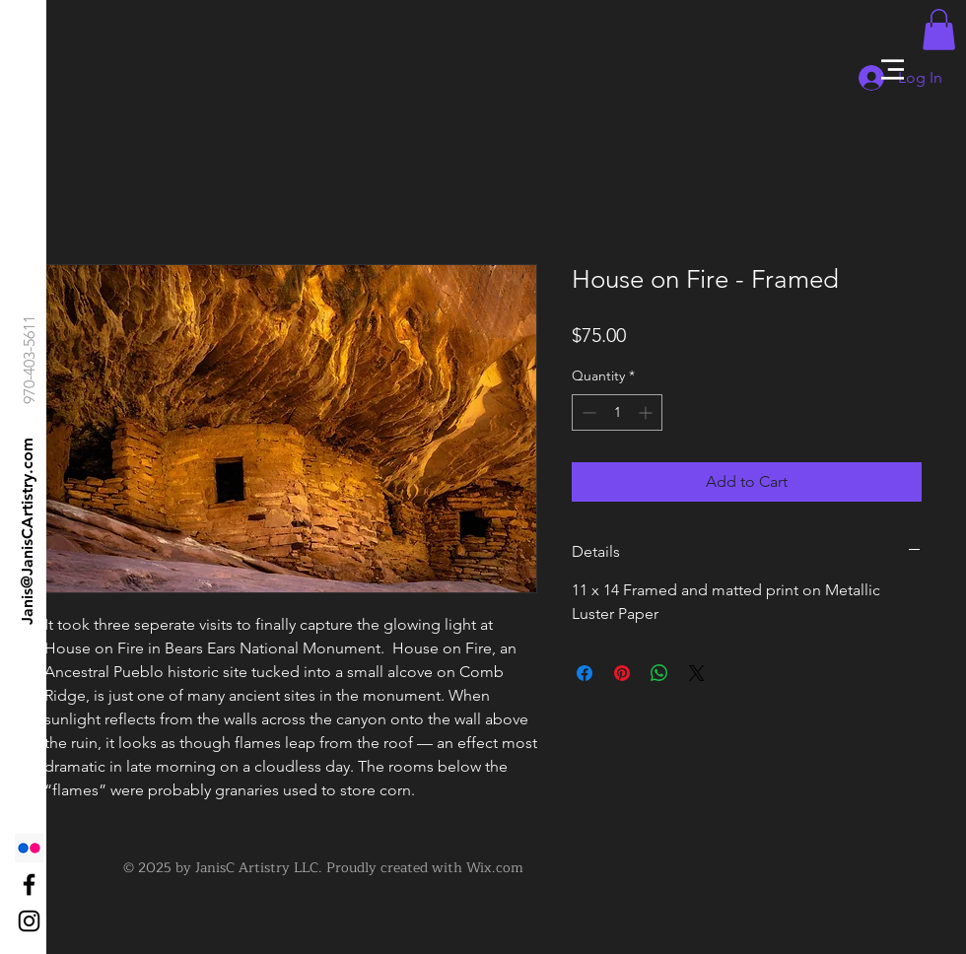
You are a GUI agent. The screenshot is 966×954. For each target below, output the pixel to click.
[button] (892, 69)
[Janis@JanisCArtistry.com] (28, 531)
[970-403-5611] (30, 359)
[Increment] (647, 412)
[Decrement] (587, 412)
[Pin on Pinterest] (622, 673)
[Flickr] (29, 848)
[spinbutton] (617, 412)
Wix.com (494, 867)
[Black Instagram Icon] (29, 921)
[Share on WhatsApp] (659, 673)
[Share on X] (697, 673)
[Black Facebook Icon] (29, 884)
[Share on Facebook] (584, 673)
